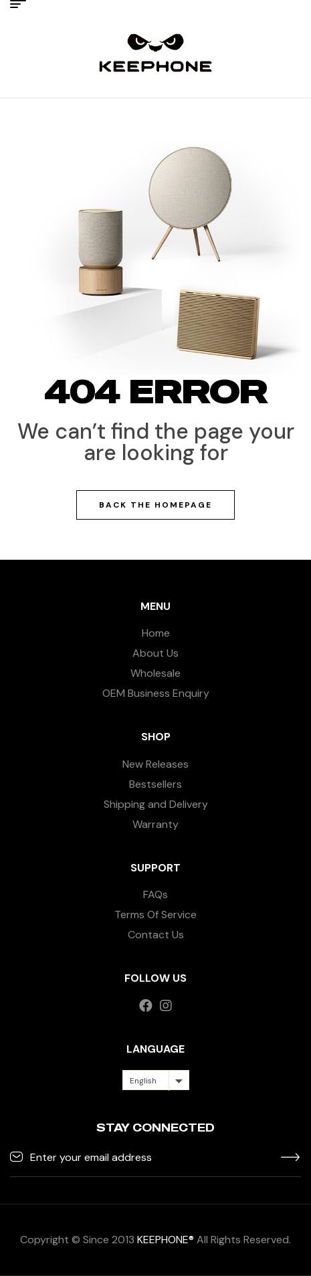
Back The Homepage (155, 505)
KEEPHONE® (165, 1240)
